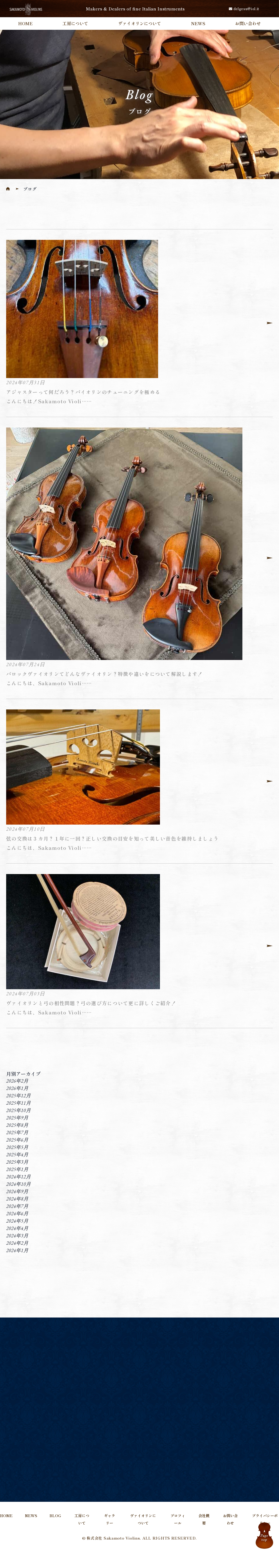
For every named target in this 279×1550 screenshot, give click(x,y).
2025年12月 (18, 1095)
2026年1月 (17, 1088)
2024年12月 (18, 1176)
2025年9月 (17, 1118)
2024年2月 (17, 1243)
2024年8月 (17, 1199)
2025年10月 (18, 1110)
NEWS (198, 23)
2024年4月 (17, 1228)
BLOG (55, 1515)
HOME (25, 23)
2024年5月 (17, 1221)
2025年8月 (17, 1125)
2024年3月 (17, 1235)
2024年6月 (17, 1213)
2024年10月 (18, 1184)
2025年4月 (17, 1154)
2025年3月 (17, 1162)
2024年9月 (17, 1191)
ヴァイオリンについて (139, 23)
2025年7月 (17, 1132)
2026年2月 (17, 1081)
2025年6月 (17, 1140)
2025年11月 (18, 1103)
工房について (75, 23)
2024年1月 (17, 1250)
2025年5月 (17, 1147)
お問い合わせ (248, 23)
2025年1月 (17, 1169)
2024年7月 (17, 1206)
